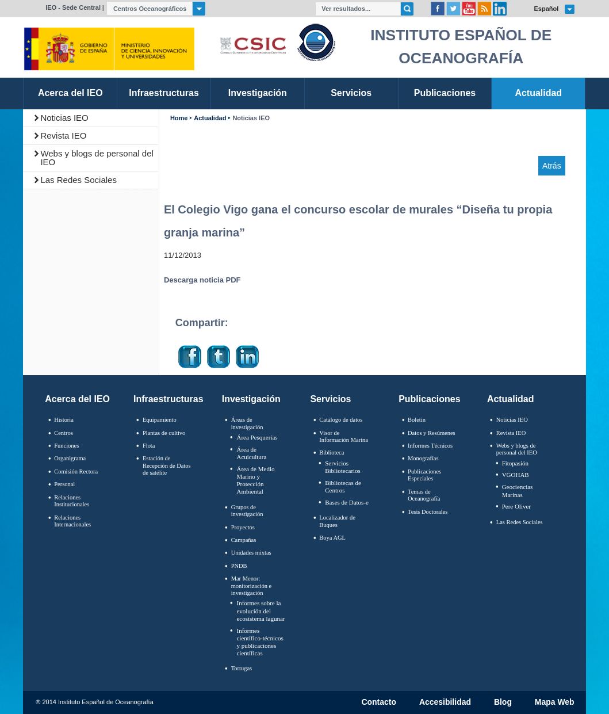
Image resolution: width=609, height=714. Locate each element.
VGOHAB (515, 474)
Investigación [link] (257, 93)
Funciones (66, 445)
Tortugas (241, 668)
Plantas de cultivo (164, 433)
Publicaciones (429, 399)
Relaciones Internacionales (72, 521)
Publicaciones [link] (445, 93)
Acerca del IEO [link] (70, 93)
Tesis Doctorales (427, 512)
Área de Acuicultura (251, 453)
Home (178, 118)
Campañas (243, 540)
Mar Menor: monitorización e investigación (251, 585)
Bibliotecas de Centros (343, 486)
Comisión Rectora (76, 471)
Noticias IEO (64, 118)
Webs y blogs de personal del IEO (97, 157)
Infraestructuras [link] (164, 93)
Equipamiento (160, 420)
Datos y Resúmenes (431, 433)
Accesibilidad (445, 702)
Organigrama (70, 458)
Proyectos (243, 527)
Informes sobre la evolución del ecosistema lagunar (260, 610)
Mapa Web (554, 702)
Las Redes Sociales (78, 180)
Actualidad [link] (538, 93)
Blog (503, 702)
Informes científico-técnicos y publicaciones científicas (259, 642)
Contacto (378, 702)
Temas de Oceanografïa (424, 495)
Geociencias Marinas (517, 490)
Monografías (423, 458)
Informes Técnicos (430, 445)
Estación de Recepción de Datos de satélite (167, 465)
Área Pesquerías (256, 437)
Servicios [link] (351, 93)
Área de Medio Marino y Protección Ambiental (255, 480)
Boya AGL (332, 537)
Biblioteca (331, 452)
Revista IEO (63, 135)
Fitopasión (515, 463)
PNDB (239, 566)
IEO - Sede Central (73, 7)
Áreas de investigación (247, 423)
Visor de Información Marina (343, 437)
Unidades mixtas (251, 552)
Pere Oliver (516, 506)
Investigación (251, 399)
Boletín (417, 420)
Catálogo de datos (340, 420)
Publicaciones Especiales (424, 475)
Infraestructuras (168, 399)
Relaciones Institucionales (71, 501)
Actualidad (210, 118)
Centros (63, 433)
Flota (149, 445)
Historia (64, 420)
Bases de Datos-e (347, 502)
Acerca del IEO (77, 399)
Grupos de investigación (247, 511)
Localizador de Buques (337, 521)
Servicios (330, 399)
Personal (64, 484)
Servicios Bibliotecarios (343, 467)
